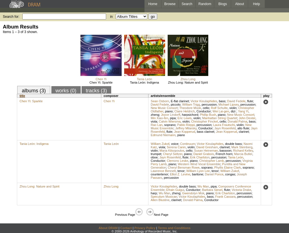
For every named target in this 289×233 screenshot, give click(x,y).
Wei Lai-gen (221, 111)
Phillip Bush (208, 114)
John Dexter (247, 118)
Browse (170, 4)
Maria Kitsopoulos (171, 150)
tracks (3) (96, 90)
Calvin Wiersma (170, 121)
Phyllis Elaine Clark (227, 167)
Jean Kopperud (184, 131)
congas (230, 174)
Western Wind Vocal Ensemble (199, 164)
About (239, 4)
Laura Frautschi (224, 125)
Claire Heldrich (184, 111)
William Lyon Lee (198, 171)
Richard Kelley (243, 150)
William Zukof (160, 143)
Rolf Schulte (219, 108)
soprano (170, 125)
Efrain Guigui (175, 189)
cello (206, 108)
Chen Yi (101, 79)
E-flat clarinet (180, 101)
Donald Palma (237, 121)
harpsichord (190, 114)
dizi (234, 111)
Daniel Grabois (203, 154)
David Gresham (207, 147)
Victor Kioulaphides (204, 101)
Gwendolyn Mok (193, 193)
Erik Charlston (200, 157)
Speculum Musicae (164, 196)
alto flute (243, 128)
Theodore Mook (190, 108)
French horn (224, 154)
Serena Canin (176, 147)
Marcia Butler (243, 154)
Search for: (11, 17)
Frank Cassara (225, 196)
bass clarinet (205, 131)
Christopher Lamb (211, 160)
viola (154, 121)
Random (204, 4)
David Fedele (236, 101)
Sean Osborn (160, 101)
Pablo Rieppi (186, 125)
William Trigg (191, 104)
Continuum (187, 143)
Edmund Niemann (163, 135)
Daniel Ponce (214, 174)
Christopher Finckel (204, 121)
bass (222, 101)
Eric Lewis (185, 118)
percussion (209, 104)
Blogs (222, 4)
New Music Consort (164, 108)
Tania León (144, 79)
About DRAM (108, 228)
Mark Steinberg (242, 147)
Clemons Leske (177, 160)
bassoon (225, 150)
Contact (126, 228)
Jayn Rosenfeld (225, 128)
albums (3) (34, 90)
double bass (233, 143)
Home (152, 4)
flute (250, 101)
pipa (173, 118)
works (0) (66, 90)
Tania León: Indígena (144, 82)
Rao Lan (157, 125)
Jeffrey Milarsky (185, 128)
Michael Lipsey (228, 104)
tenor (181, 171)
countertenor (159, 174)
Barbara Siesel (212, 189)
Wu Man (203, 186)
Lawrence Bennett (163, 171)
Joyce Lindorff (170, 114)
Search (187, 4)
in (111, 17)
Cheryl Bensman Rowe (184, 167)
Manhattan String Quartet (219, 118)
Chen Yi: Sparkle (101, 82)
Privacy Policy (145, 228)
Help (256, 4)
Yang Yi (243, 111)
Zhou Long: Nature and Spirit (188, 82)
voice (174, 143)
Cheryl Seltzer (172, 154)
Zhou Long (188, 79)
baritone (197, 174)
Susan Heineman (206, 150)
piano (169, 111)
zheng (155, 114)
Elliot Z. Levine (180, 174)
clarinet (244, 131)
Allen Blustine (160, 200)
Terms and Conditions (174, 228)
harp (154, 193)
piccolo (175, 104)
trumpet (156, 154)
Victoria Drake (241, 189)
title (22, 95)
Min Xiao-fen (159, 118)
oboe (154, 157)
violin (233, 108)
